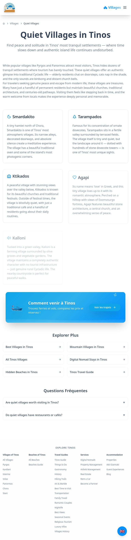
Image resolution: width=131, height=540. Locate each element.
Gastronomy (61, 469)
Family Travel (61, 498)
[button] (65, 307)
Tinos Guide (60, 459)
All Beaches (34, 459)
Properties (111, 459)
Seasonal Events (62, 517)
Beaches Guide (36, 464)
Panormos (8, 483)
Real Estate (86, 474)
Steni (5, 493)
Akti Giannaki (112, 464)
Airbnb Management (90, 469)
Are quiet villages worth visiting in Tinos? (65, 402)
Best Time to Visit (63, 488)
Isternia (6, 474)
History (58, 474)
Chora (6, 488)
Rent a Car (85, 479)
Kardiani (7, 469)
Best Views (60, 512)
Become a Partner (89, 483)
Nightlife (59, 507)
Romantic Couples (63, 502)
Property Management (91, 464)
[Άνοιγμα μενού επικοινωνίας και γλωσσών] (122, 531)
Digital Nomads (88, 459)
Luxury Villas (61, 526)
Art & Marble (61, 483)
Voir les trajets (105, 307)
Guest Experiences (115, 469)
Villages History (62, 531)
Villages (14, 23)
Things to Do (61, 464)
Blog (108, 474)
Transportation (62, 493)
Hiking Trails (60, 479)
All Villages (8, 459)
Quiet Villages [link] (31, 23)
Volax (5, 479)
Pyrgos (6, 464)
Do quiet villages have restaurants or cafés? (65, 415)
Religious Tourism (63, 521)
